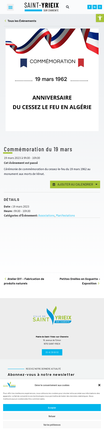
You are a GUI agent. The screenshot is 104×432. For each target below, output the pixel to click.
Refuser (52, 416)
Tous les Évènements (20, 21)
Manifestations (65, 215)
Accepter (52, 407)
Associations (46, 215)
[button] (100, 18)
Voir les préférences (52, 424)
